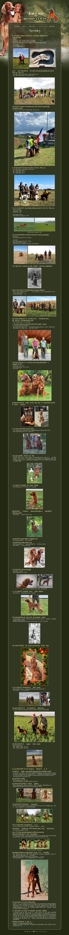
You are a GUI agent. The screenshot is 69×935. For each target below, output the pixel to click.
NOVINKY (17, 26)
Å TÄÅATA (43, 26)
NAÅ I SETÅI (33, 26)
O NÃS (24, 26)
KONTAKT (52, 26)
